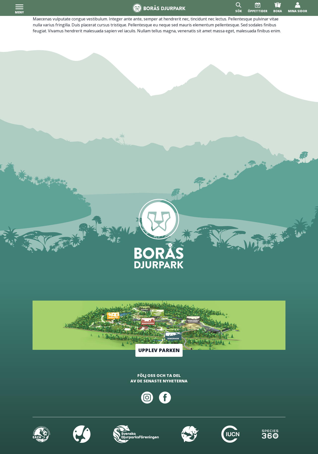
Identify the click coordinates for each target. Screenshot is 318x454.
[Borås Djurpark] (159, 8)
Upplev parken (159, 350)
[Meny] (19, 8)
